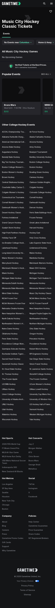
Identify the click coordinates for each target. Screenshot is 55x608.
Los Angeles (7, 484)
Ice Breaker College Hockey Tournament (15, 243)
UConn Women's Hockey (40, 384)
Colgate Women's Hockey (13, 192)
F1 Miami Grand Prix (10, 448)
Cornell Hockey (36, 197)
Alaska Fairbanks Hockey (40, 137)
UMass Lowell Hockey (39, 389)
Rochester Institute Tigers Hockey (15, 354)
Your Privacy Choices (25, 581)
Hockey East (35, 233)
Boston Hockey (36, 167)
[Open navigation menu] (51, 3)
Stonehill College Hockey (40, 374)
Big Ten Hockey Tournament (14, 162)
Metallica (33, 469)
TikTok (31, 484)
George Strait (34, 465)
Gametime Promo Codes (12, 538)
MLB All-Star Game (10, 452)
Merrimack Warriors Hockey (41, 263)
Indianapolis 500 (9, 467)
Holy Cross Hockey (38, 238)
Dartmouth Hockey (37, 202)
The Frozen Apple (9, 379)
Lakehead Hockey (9, 248)
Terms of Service (27, 590)
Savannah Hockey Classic (13, 364)
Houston (6, 496)
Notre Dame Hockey (10, 329)
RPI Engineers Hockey (39, 354)
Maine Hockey (36, 253)
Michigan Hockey (37, 273)
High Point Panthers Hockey (13, 233)
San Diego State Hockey (40, 359)
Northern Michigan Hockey (41, 323)
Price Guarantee (36, 530)
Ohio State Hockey (37, 329)
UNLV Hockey (8, 404)
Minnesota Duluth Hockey (12, 283)
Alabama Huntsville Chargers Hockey (15, 137)
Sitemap (27, 594)
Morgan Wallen (35, 448)
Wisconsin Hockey (10, 419)
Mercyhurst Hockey (10, 263)
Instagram (33, 488)
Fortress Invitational (10, 218)
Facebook (33, 496)
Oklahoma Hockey (9, 334)
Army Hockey (35, 147)
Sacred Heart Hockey (11, 359)
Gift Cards (6, 542)
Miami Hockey (8, 273)
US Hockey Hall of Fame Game (42, 404)
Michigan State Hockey (11, 278)
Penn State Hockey (10, 339)
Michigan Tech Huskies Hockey (42, 278)
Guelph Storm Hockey (11, 228)
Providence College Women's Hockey (15, 344)
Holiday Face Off (9, 238)
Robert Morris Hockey (39, 349)
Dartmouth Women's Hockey (14, 207)
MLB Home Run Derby (11, 456)
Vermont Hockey (37, 409)
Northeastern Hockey (39, 318)
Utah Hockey (7, 409)
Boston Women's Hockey (12, 172)
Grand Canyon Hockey (11, 223)
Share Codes (34, 534)
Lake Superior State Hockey (41, 243)
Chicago (5, 505)
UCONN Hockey (9, 384)
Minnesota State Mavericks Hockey (15, 288)
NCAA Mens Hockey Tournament (42, 298)
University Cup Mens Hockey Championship (42, 394)
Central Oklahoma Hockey (13, 182)
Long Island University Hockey (14, 253)
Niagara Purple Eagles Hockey (42, 313)
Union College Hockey (11, 394)
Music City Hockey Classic (40, 293)
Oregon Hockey (36, 334)
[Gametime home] (13, 3)
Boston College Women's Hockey (15, 167)
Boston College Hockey (40, 162)
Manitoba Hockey (37, 258)
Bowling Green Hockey (39, 172)
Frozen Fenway (36, 218)
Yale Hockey (35, 419)
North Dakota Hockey (11, 318)
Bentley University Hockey (41, 157)
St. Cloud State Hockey (11, 369)
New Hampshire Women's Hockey (15, 313)
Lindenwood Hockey (38, 248)
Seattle (5, 492)
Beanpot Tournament (38, 152)
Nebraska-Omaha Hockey (13, 308)
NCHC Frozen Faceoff (39, 303)
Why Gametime (8, 550)
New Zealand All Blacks (12, 471)
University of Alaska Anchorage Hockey (15, 399)
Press (4, 534)
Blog (4, 526)
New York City (8, 501)
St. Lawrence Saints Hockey (41, 369)
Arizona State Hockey (11, 147)
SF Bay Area (7, 488)
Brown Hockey (8, 177)
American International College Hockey (15, 142)
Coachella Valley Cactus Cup (14, 187)
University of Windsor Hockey (42, 399)
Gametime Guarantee (38, 526)
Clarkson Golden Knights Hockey (42, 182)
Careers (5, 530)
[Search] (44, 3)
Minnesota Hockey (37, 283)
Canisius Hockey (36, 177)
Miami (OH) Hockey (38, 268)
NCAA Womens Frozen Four (13, 303)
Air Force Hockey (37, 132)
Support (5, 546)
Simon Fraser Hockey (39, 364)
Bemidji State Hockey (11, 157)
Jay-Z (31, 444)
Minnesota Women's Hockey (42, 288)
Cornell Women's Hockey (12, 202)
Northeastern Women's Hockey (15, 323)
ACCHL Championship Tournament (15, 132)
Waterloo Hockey (9, 414)
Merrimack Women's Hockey (14, 268)
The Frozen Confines (38, 379)
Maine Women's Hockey (12, 258)
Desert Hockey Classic (11, 212)
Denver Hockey (36, 207)
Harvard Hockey (36, 228)
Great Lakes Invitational (39, 223)
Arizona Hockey (36, 142)
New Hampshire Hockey (40, 308)
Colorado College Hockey (41, 192)
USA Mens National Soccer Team (14, 462)
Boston (5, 509)
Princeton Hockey (37, 339)
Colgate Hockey (36, 187)
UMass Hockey (8, 389)
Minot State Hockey (10, 293)
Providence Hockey (38, 344)
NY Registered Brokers (39, 538)
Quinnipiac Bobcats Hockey (13, 349)
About (4, 522)
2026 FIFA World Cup (11, 444)
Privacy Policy (27, 586)
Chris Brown (34, 456)
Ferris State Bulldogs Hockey (42, 212)
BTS (30, 452)
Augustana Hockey (10, 152)
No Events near (18, 42)
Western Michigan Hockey (41, 414)
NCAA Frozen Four (9, 298)
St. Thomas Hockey (10, 374)
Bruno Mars (34, 461)
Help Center (34, 522)
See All (46, 74)
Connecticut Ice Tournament (14, 197)
